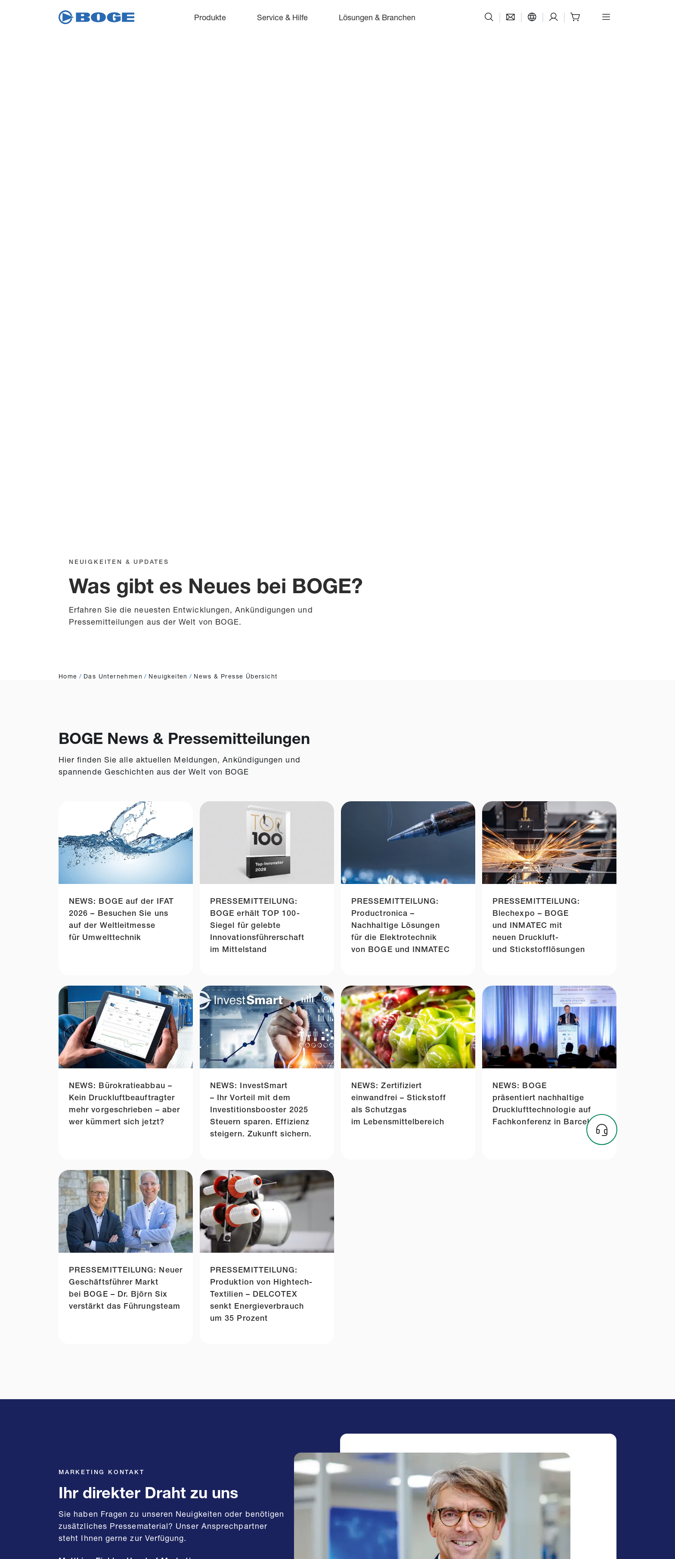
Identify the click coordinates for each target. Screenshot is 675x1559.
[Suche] (489, 17)
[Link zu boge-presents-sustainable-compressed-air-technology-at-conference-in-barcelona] (549, 1073)
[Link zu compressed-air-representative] (126, 1073)
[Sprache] (532, 17)
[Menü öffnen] (606, 17)
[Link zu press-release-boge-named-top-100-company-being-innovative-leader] (267, 888)
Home (68, 675)
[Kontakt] (510, 17)
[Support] (553, 17)
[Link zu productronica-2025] (408, 888)
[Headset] (601, 1129)
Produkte (210, 16)
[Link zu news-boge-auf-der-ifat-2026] (126, 888)
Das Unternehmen (113, 675)
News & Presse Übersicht (235, 675)
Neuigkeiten (168, 675)
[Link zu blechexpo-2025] (549, 888)
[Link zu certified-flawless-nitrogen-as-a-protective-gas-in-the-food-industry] (408, 1073)
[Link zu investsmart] (267, 1073)
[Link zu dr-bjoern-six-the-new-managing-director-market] (126, 1257)
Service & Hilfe (282, 16)
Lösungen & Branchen (377, 16)
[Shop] (575, 17)
